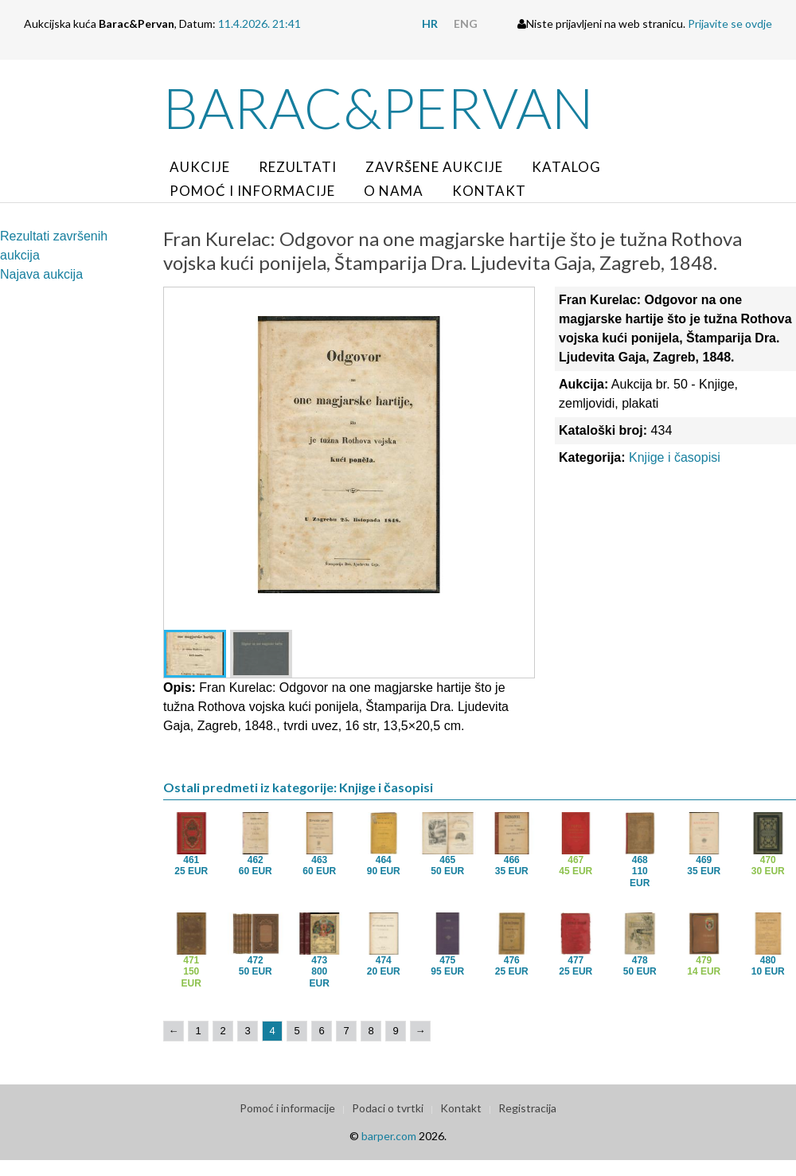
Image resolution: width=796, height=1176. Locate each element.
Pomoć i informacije (252, 190)
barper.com (388, 1136)
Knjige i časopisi (674, 457)
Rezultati (298, 166)
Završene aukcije (434, 166)
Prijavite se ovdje (730, 23)
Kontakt (489, 190)
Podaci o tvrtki (387, 1108)
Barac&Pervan (378, 107)
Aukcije (200, 166)
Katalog (566, 166)
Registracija (527, 1108)
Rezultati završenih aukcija (53, 245)
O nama (393, 190)
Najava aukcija (41, 274)
